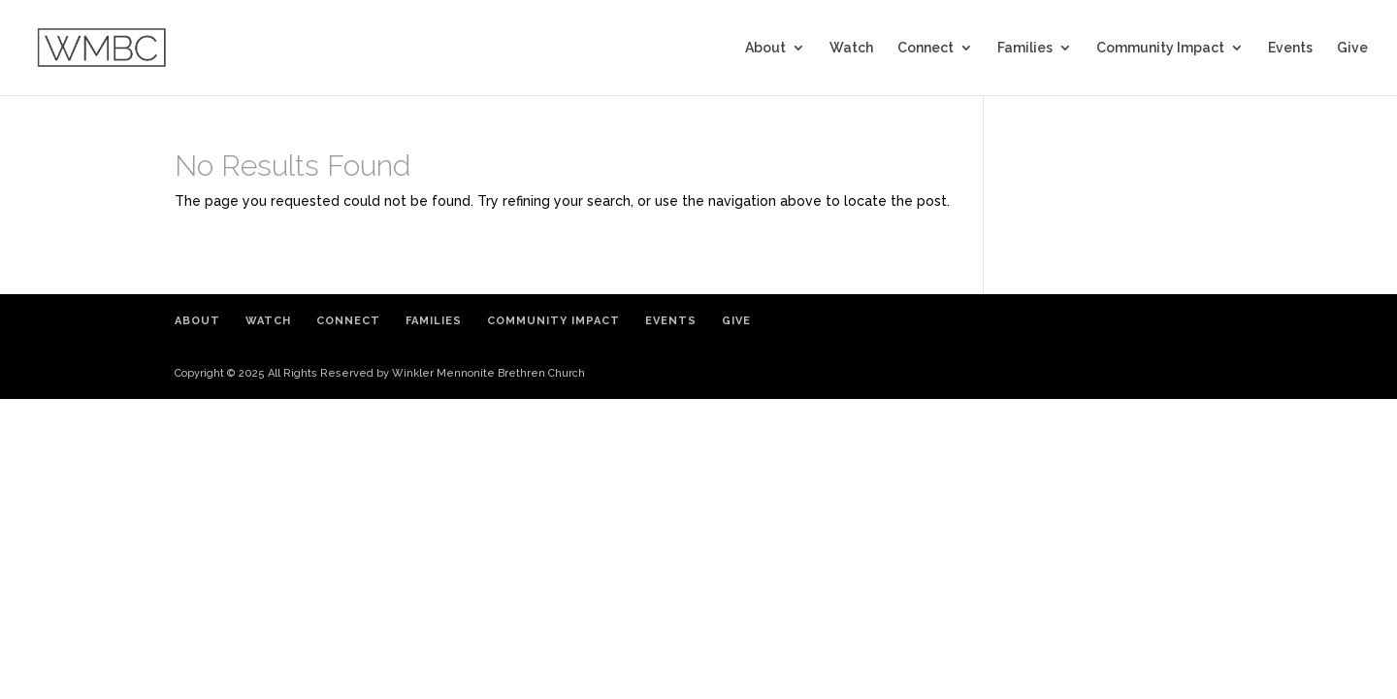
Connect (925, 48)
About (765, 48)
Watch (851, 48)
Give (1352, 48)
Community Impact (1160, 48)
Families (1025, 48)
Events (1290, 48)
